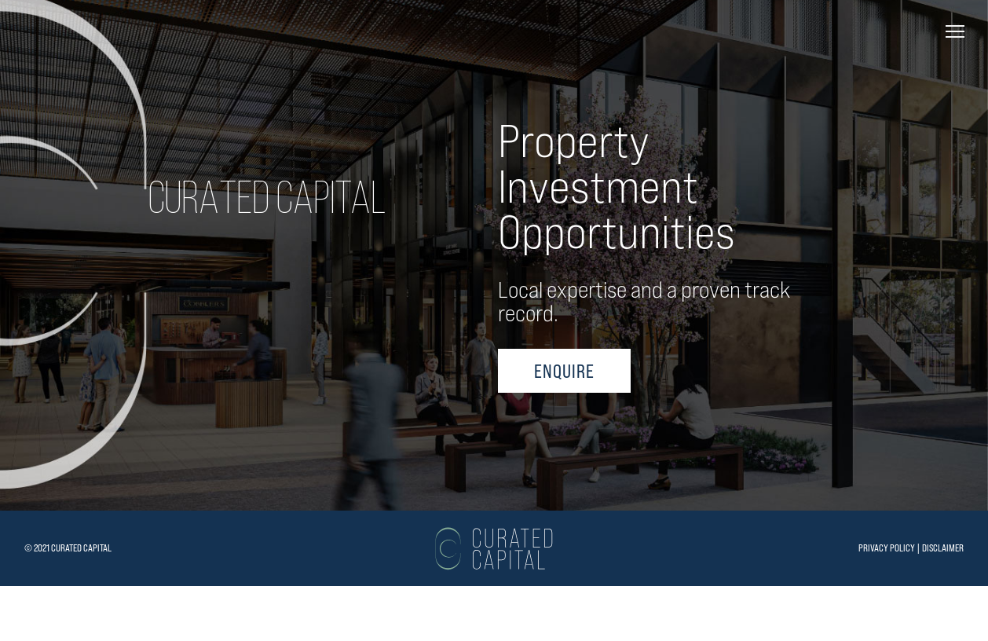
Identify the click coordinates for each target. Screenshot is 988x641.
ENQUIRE (564, 436)
